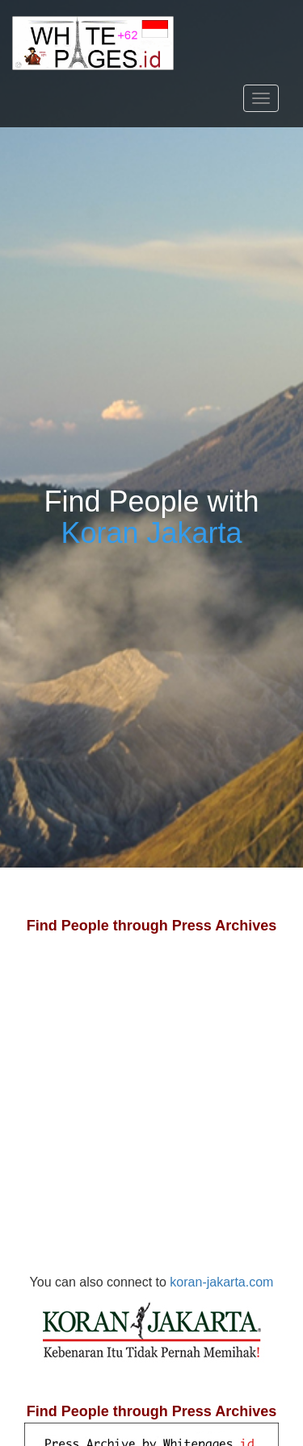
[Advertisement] (151, 1120)
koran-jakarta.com (156, 1321)
